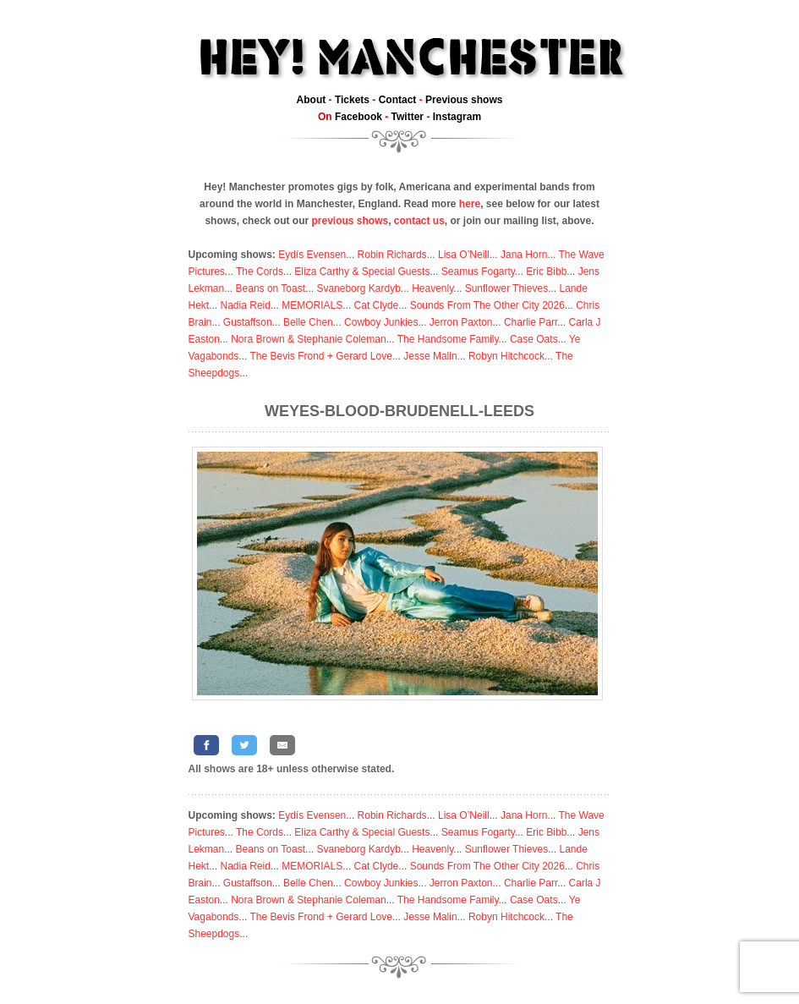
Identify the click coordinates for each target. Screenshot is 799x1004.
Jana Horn (524, 255)
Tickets (352, 100)
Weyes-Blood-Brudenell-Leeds (399, 411)
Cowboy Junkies (381, 322)
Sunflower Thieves (507, 288)
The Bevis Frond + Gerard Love (320, 356)
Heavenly (432, 288)
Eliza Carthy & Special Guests (362, 271)
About (311, 100)
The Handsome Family (448, 339)
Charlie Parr (530, 322)
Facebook (358, 117)
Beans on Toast (271, 288)
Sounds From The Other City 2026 (487, 305)
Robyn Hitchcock (506, 356)
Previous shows (463, 100)
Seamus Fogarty (478, 271)
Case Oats (534, 339)
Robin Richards (392, 255)
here (469, 204)
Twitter (407, 117)
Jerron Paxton (461, 322)
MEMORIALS (312, 305)
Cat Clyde (376, 305)
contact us (419, 221)
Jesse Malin (430, 356)
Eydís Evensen (312, 255)
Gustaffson (247, 322)
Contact (398, 100)
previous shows (349, 221)
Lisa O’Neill (464, 255)
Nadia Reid (246, 305)
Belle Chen (308, 322)
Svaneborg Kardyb (358, 288)
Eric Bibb (546, 271)
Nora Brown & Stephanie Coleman (308, 339)
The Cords (259, 271)
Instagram (457, 117)
